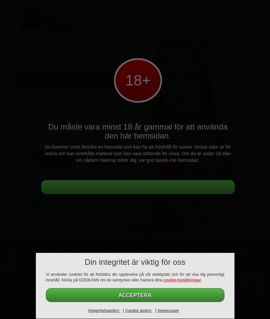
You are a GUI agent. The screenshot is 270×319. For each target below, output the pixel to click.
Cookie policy (139, 310)
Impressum (168, 310)
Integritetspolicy (104, 310)
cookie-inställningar (182, 280)
